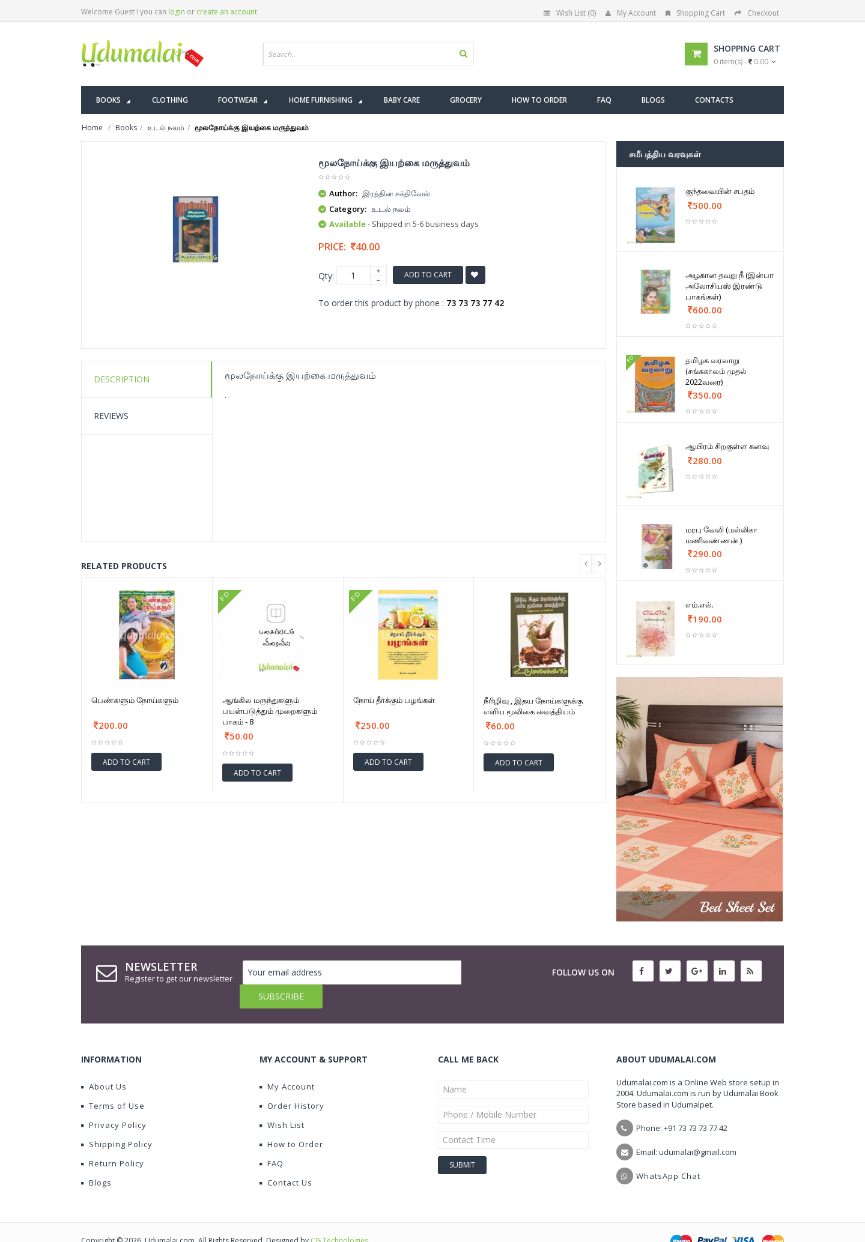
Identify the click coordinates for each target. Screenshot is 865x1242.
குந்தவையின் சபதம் (719, 190)
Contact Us (286, 1158)
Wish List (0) (570, 13)
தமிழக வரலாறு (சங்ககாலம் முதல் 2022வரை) (716, 371)
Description (122, 379)
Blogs (96, 1158)
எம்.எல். (699, 604)
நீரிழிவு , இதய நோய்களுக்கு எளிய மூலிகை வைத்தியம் (533, 706)
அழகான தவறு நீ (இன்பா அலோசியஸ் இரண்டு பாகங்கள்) (729, 286)
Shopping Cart (695, 13)
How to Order (291, 1120)
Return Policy (112, 1139)
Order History (292, 1081)
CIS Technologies (339, 1216)
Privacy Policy (114, 1101)
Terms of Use (113, 1081)
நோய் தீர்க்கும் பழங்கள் (394, 700)
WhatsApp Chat (668, 1152)
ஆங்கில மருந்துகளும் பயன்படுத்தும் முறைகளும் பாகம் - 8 (269, 711)
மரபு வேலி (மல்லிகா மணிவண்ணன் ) (721, 535)
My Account (631, 13)
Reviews (111, 415)
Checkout (757, 13)
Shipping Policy (117, 1120)
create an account (226, 12)
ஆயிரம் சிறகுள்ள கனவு (727, 446)
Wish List (282, 1101)
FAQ (272, 1139)
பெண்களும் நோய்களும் (134, 700)
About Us (104, 1062)
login (176, 12)
